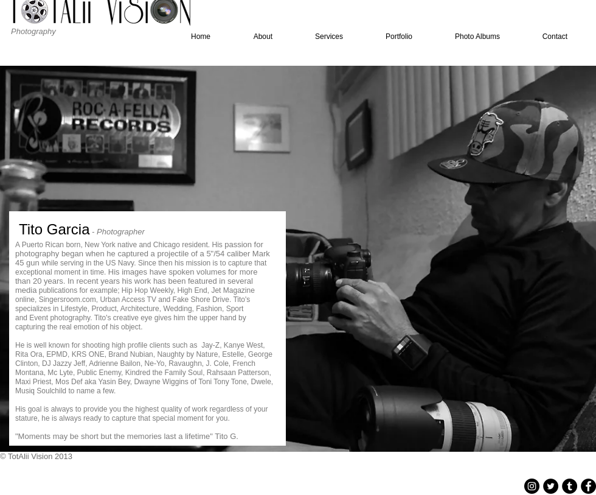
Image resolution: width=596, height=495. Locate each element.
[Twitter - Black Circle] (550, 486)
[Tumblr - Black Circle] (569, 486)
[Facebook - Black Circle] (588, 486)
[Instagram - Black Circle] (531, 486)
